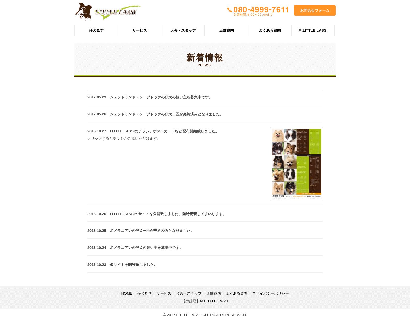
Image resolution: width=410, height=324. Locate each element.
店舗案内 (226, 30)
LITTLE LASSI (107, 12)
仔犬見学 (96, 30)
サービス (139, 30)
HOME (126, 293)
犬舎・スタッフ (183, 30)
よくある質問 (270, 30)
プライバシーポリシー (270, 293)
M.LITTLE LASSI (312, 30)
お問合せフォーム (314, 10)
